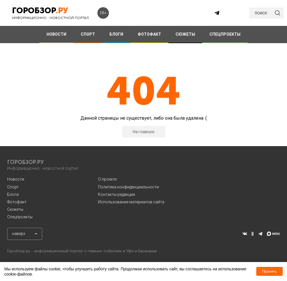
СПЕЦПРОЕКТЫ (224, 34)
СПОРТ (88, 34)
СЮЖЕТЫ (185, 34)
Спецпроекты (19, 217)
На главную (144, 131)
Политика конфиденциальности (128, 187)
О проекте (107, 179)
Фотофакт (16, 202)
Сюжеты (15, 209)
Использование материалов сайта (131, 202)
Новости (15, 179)
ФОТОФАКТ (149, 34)
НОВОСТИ (56, 34)
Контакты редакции (116, 194)
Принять (269, 271)
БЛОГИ (116, 34)
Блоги (13, 194)
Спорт (13, 187)
